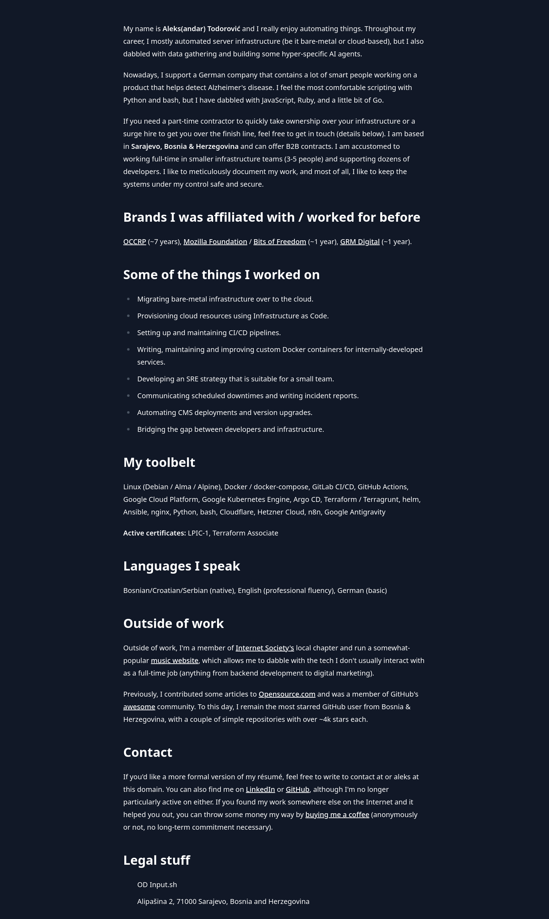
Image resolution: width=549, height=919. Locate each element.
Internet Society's (265, 647)
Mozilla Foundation (215, 241)
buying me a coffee (337, 814)
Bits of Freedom (279, 241)
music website (175, 660)
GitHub (298, 789)
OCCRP (134, 241)
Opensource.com (287, 694)
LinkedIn (260, 789)
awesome (139, 706)
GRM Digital (360, 241)
